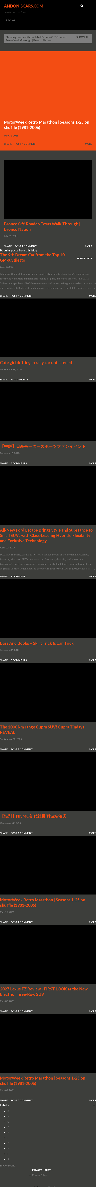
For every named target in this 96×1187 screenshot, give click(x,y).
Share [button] (8, 143)
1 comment (18, 576)
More (88, 143)
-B (8, 1116)
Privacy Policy (39, 1175)
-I (7, 1153)
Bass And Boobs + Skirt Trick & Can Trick (37, 643)
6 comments (19, 463)
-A (8, 1111)
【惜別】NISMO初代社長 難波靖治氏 (33, 816)
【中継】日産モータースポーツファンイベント (43, 446)
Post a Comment (26, 143)
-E (8, 1132)
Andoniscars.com (23, 6)
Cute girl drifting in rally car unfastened (36, 362)
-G (8, 1143)
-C (8, 1121)
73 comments (19, 379)
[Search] (82, 6)
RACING (10, 20)
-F (8, 1137)
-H (8, 1148)
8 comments (19, 660)
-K (8, 1159)
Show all (83, 37)
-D (8, 1127)
